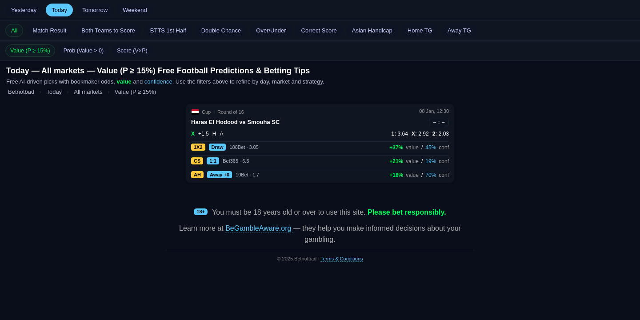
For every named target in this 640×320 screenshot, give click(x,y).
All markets (89, 91)
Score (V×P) (132, 51)
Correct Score (319, 30)
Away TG (459, 30)
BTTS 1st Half (168, 30)
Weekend (135, 10)
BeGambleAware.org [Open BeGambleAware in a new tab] (259, 228)
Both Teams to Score (108, 30)
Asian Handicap (372, 30)
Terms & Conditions (341, 258)
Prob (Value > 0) (84, 51)
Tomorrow (95, 10)
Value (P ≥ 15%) (30, 51)
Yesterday (23, 10)
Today (59, 10)
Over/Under (271, 30)
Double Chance (221, 30)
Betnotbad (21, 91)
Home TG (420, 30)
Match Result (49, 30)
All (14, 30)
